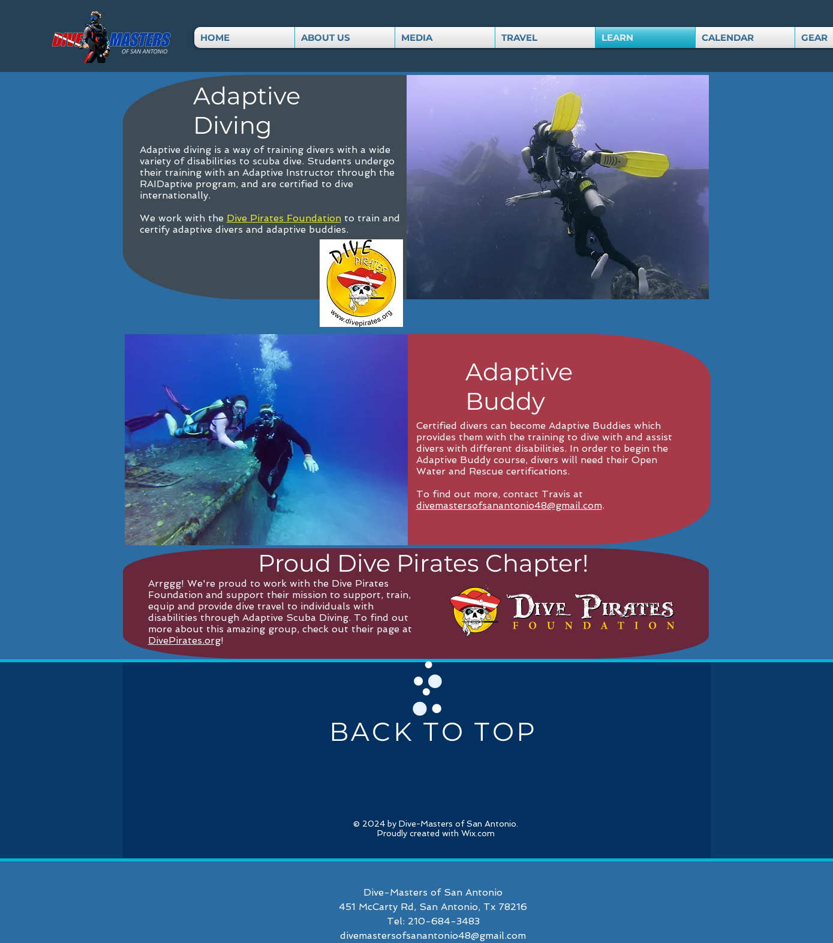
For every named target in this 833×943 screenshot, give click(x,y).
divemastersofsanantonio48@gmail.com (509, 505)
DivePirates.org (184, 640)
